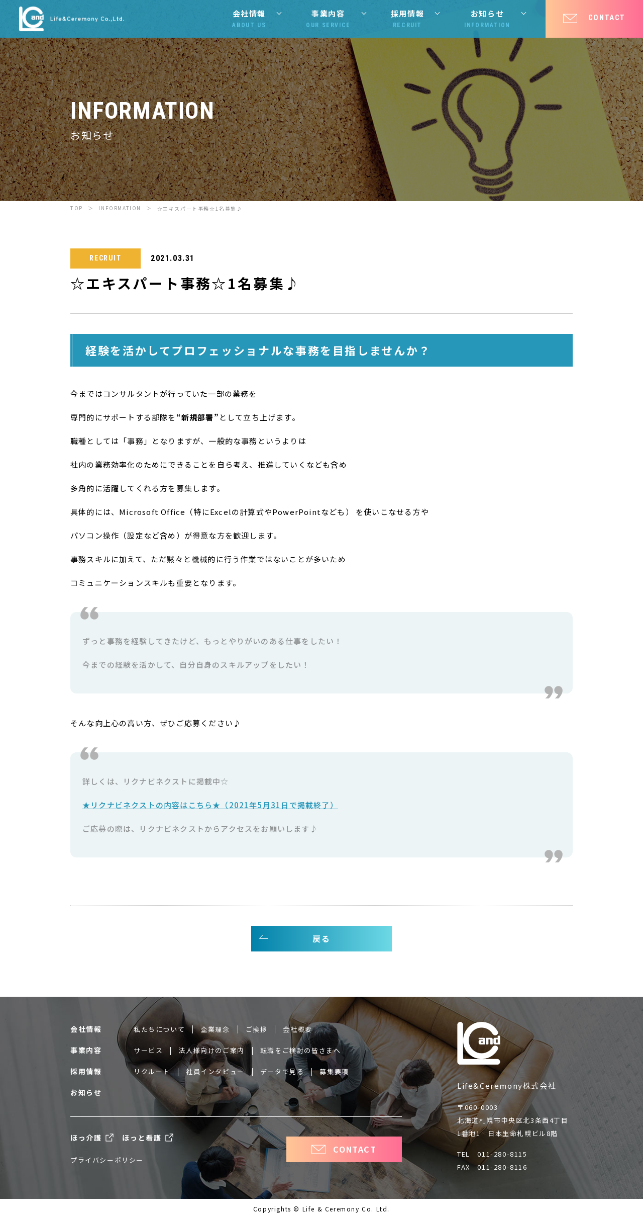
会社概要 (297, 1029)
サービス (148, 1050)
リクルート (152, 1071)
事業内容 (328, 19)
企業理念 (215, 1029)
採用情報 (407, 19)
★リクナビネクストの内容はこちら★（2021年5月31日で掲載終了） (210, 805)
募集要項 (334, 1071)
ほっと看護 (141, 1138)
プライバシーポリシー (107, 1160)
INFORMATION (119, 208)
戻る (321, 938)
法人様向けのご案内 (211, 1050)
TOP (76, 208)
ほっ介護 (85, 1138)
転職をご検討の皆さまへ (300, 1050)
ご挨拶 (257, 1029)
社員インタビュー (215, 1071)
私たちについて (159, 1029)
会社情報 (249, 19)
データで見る (282, 1071)
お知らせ (487, 19)
